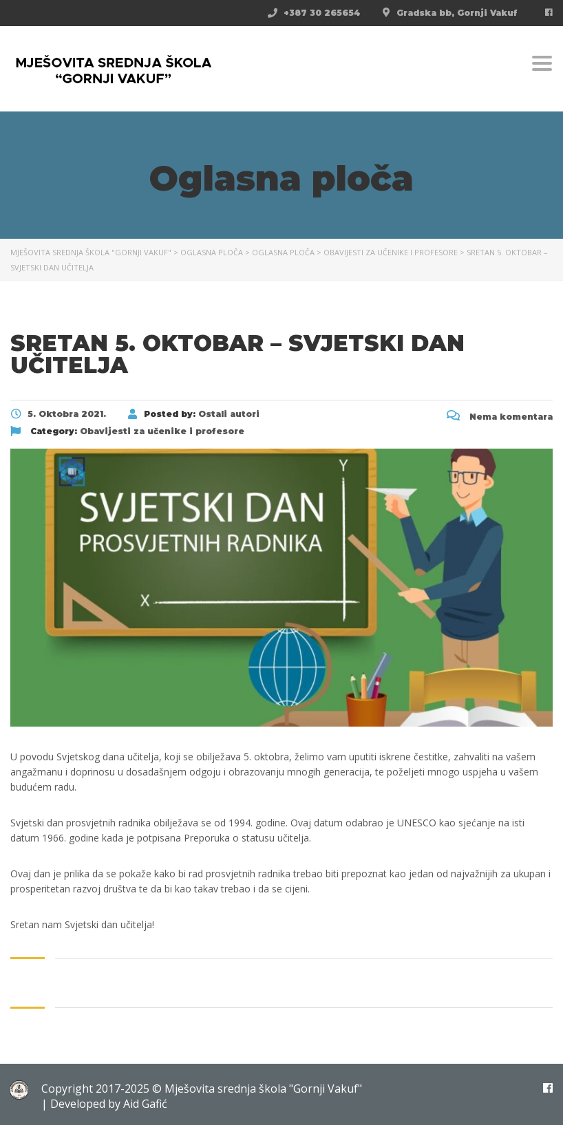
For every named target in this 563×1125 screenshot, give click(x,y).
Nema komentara (500, 416)
